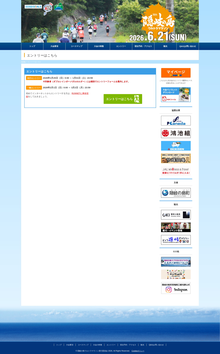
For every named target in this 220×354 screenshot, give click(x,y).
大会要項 (69, 345)
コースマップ (83, 345)
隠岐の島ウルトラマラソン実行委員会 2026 (94, 351)
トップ (59, 345)
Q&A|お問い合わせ (156, 345)
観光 (142, 345)
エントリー (111, 345)
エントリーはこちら (119, 99)
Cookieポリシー (138, 351)
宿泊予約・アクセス (128, 345)
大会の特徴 (97, 345)
